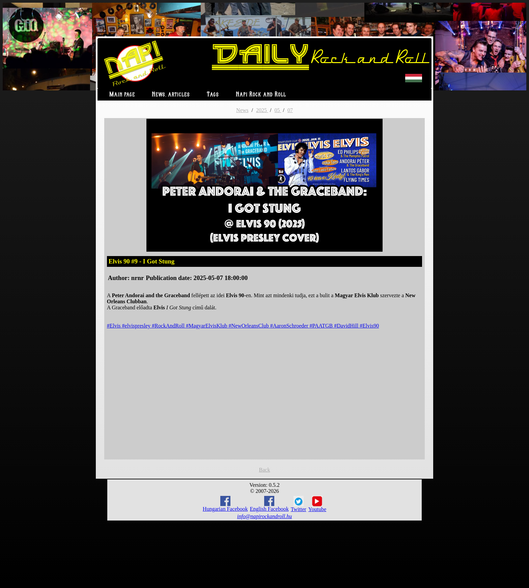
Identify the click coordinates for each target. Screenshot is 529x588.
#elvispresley (137, 326)
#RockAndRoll (169, 326)
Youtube (317, 504)
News (242, 110)
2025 (262, 110)
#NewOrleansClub (249, 326)
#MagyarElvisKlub (207, 326)
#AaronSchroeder (290, 326)
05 (277, 110)
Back (264, 470)
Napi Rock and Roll (261, 94)
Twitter (298, 504)
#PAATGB (322, 326)
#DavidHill (347, 326)
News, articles (171, 94)
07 (290, 110)
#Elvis (114, 326)
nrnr (137, 277)
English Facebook (269, 504)
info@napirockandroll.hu (264, 516)
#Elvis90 (369, 326)
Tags (213, 94)
